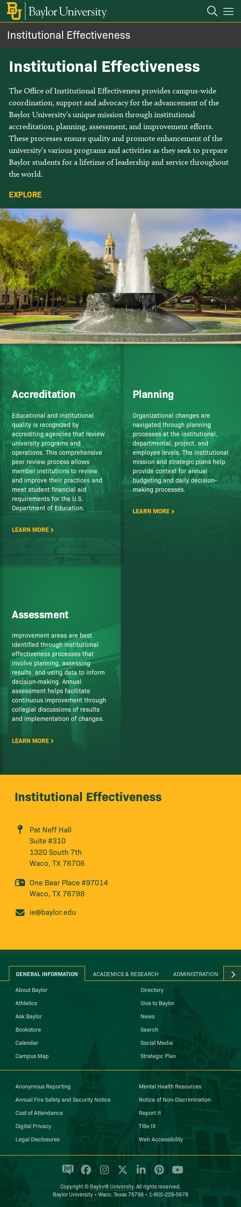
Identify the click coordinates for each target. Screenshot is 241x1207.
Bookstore (28, 1029)
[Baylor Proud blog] (66, 1173)
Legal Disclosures (37, 1139)
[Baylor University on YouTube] (175, 1173)
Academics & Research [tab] (126, 973)
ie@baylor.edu (53, 911)
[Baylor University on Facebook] (84, 1173)
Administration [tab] (195, 973)
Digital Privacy (33, 1125)
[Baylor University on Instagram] (103, 1173)
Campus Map (32, 1055)
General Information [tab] (47, 973)
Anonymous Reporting (43, 1086)
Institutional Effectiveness (68, 34)
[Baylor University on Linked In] (139, 1173)
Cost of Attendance (39, 1112)
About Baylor (31, 989)
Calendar (26, 1042)
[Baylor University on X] (121, 1173)
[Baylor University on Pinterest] (157, 1173)
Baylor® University (111, 1186)
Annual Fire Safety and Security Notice (63, 1099)
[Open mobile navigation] (230, 13)
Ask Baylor (28, 1016)
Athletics (26, 1002)
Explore (25, 194)
